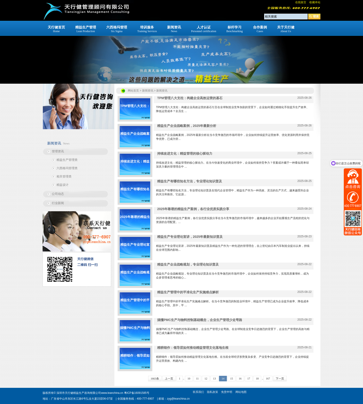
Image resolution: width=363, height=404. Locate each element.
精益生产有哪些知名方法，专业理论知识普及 (135, 195)
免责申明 (226, 392)
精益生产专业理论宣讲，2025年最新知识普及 (135, 250)
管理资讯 (58, 151)
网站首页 (133, 90)
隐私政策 (212, 392)
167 (268, 378)
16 (240, 378)
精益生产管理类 (67, 160)
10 (189, 378)
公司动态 (58, 194)
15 (231, 378)
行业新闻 (58, 203)
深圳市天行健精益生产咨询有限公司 (78, 393)
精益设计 (62, 185)
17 (248, 378)
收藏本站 (314, 2)
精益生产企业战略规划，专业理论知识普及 (135, 278)
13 (214, 378)
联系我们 (198, 392)
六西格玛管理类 (67, 168)
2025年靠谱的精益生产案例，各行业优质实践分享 (135, 222)
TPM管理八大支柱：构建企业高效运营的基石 (135, 111)
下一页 (280, 378)
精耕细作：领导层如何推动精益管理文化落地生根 (135, 361)
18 (257, 378)
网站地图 (241, 392)
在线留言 (300, 2)
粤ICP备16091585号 (136, 393)
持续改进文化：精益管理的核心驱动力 (135, 167)
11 (197, 378)
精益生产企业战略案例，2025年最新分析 (135, 139)
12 (205, 378)
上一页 (169, 378)
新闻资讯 (161, 90)
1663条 (155, 378)
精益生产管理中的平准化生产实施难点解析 (135, 306)
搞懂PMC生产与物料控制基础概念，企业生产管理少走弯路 (135, 333)
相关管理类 (64, 176)
